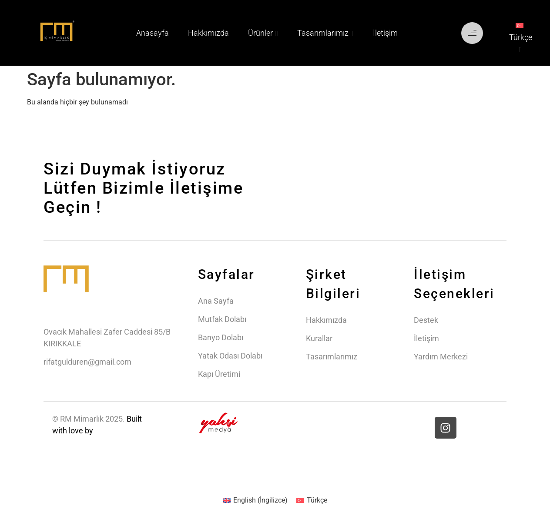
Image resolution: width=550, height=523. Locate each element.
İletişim (385, 32)
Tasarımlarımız (323, 32)
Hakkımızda (208, 32)
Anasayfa (152, 32)
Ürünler (260, 32)
